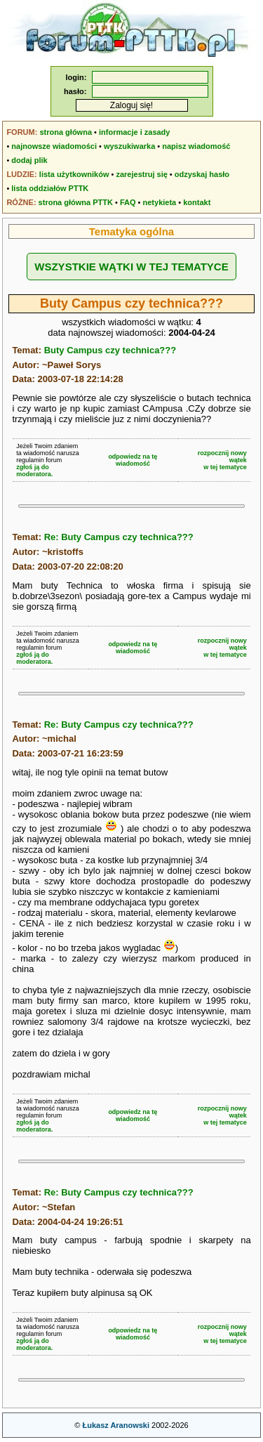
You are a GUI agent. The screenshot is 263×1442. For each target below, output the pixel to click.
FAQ (128, 202)
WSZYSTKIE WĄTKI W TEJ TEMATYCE (131, 267)
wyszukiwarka (129, 146)
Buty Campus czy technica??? (110, 350)
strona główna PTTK (76, 202)
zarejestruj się (141, 174)
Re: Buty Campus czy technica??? (119, 537)
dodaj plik (29, 160)
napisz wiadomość (196, 146)
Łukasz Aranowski (115, 1425)
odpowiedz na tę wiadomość (132, 460)
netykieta (160, 202)
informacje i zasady (134, 132)
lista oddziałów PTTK (49, 188)
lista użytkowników (74, 174)
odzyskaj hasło (202, 174)
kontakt (196, 202)
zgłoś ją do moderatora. (34, 471)
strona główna (65, 132)
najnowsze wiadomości (54, 146)
